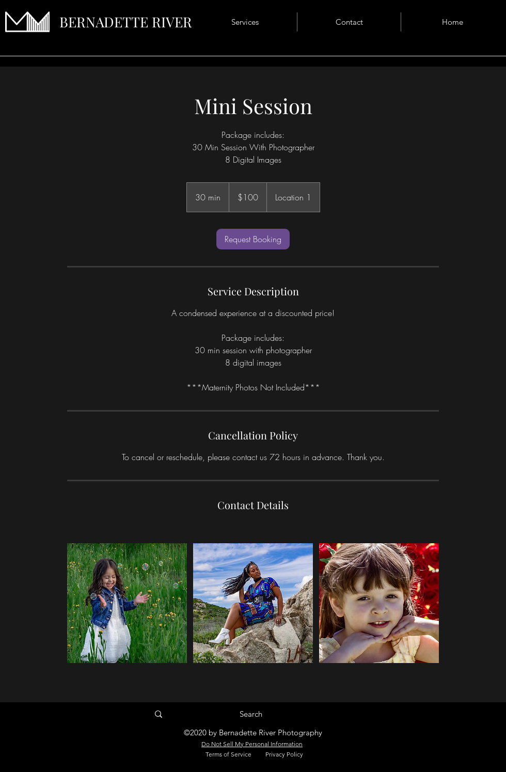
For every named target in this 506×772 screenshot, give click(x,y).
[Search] (251, 714)
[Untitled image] (127, 603)
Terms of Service (228, 754)
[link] (253, 239)
